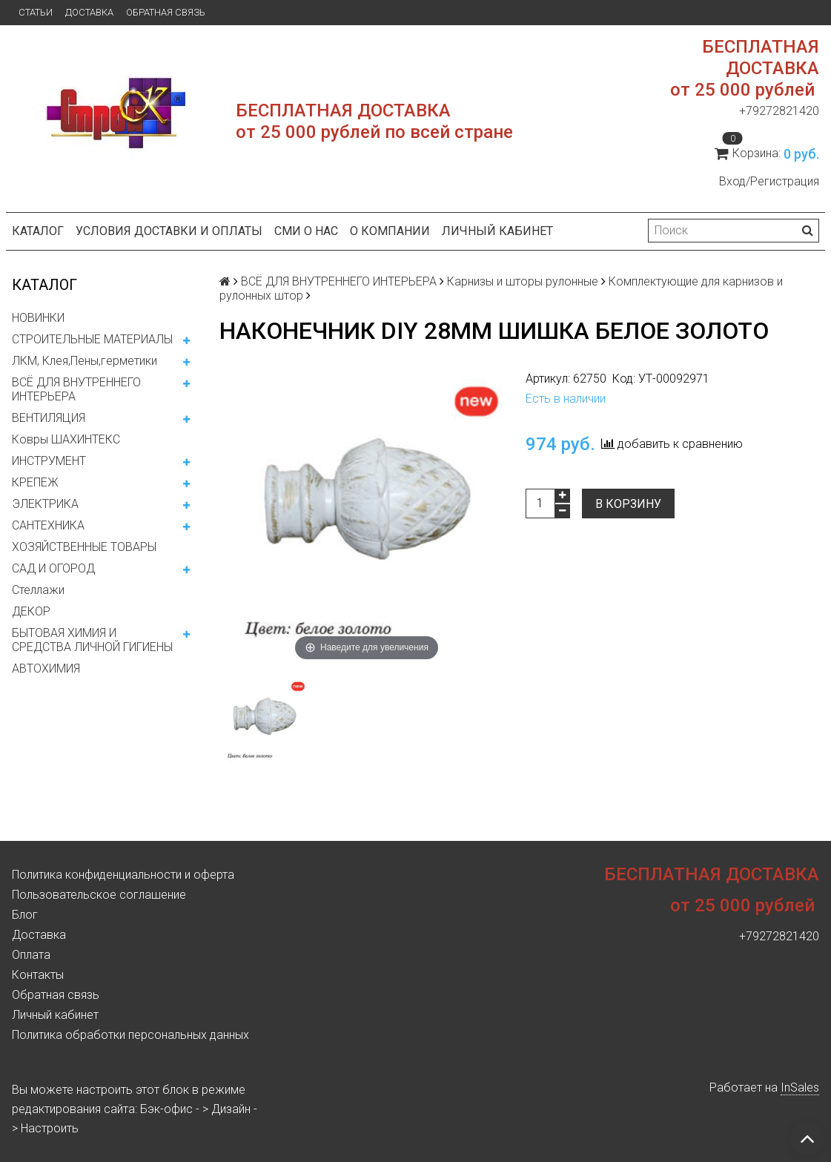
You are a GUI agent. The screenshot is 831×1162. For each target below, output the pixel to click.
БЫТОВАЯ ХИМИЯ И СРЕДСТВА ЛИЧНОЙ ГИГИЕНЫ (92, 640)
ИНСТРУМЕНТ (49, 461)
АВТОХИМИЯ (46, 668)
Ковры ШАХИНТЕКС (66, 439)
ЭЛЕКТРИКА (45, 504)
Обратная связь (165, 12)
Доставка (89, 12)
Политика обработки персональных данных (130, 1035)
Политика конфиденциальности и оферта (123, 875)
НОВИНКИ (38, 318)
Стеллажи (38, 590)
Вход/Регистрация (769, 181)
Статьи (36, 12)
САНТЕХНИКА (48, 525)
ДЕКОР (31, 611)
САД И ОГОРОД (53, 568)
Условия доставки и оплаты (169, 231)
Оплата (31, 955)
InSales (800, 1087)
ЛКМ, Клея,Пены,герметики (84, 361)
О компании (390, 231)
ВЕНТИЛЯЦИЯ (48, 418)
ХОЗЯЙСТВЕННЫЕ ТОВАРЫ (84, 547)
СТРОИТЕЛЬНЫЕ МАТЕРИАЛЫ (92, 339)
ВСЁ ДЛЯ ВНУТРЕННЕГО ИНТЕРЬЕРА (76, 389)
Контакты (38, 975)
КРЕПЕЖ (35, 482)
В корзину (628, 504)
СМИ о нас (306, 231)
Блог (25, 915)
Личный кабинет (497, 231)
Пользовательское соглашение (99, 895)
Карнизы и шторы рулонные (522, 281)
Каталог (38, 231)
